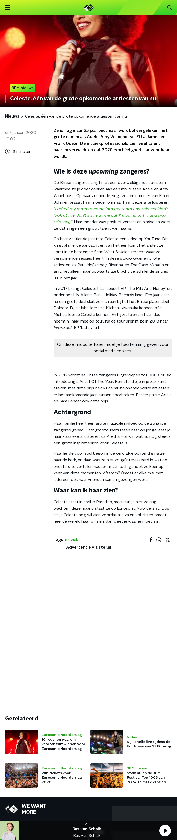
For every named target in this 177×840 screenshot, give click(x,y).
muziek (71, 540)
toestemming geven (140, 344)
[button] (165, 830)
